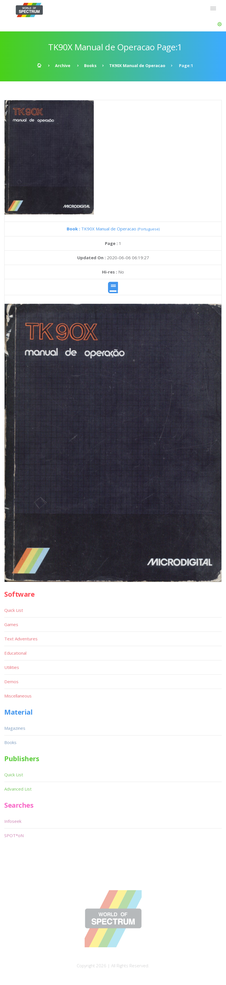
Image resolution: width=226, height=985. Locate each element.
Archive (62, 65)
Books (90, 65)
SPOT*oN (14, 835)
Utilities (11, 667)
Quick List (13, 610)
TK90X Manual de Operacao (137, 65)
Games (11, 624)
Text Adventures (21, 639)
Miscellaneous (18, 696)
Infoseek (12, 821)
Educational (15, 653)
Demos (11, 681)
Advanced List (18, 789)
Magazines (14, 728)
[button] (219, 24)
